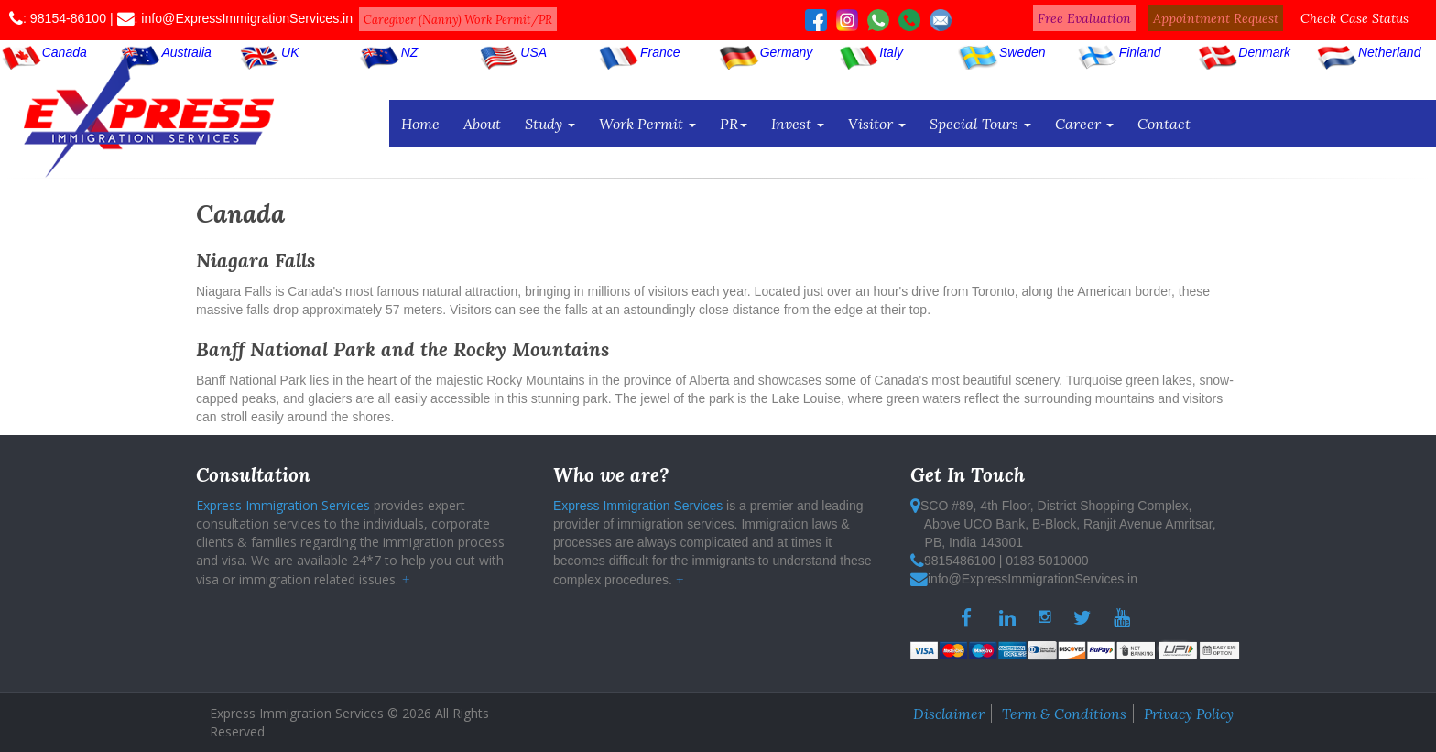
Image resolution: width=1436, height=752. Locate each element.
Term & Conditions (1064, 713)
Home (420, 123)
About (482, 123)
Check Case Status (1354, 18)
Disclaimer (949, 713)
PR (733, 123)
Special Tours (980, 123)
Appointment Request (1215, 18)
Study (550, 123)
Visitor (877, 123)
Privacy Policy (1189, 713)
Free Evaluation (1084, 18)
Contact (1164, 123)
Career (1084, 123)
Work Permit (647, 123)
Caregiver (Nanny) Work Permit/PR (458, 19)
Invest (797, 123)
